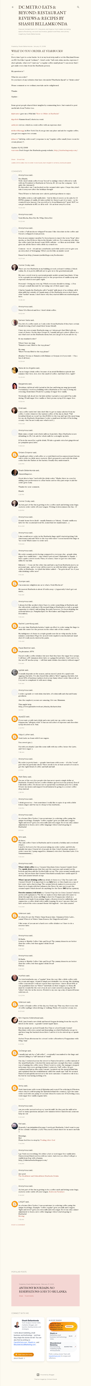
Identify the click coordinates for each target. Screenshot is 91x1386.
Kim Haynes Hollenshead (28, 1018)
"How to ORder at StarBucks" (47, 114)
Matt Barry (22, 777)
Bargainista (23, 384)
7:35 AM (21, 1219)
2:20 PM (21, 464)
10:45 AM (21, 377)
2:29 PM (21, 494)
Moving (21, 1216)
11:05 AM (21, 544)
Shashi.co (32, 1342)
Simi (20, 837)
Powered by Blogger (45, 1374)
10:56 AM (21, 401)
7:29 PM (21, 1079)
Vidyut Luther (24, 735)
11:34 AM (21, 641)
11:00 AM (21, 424)
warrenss (15, 150)
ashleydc (14, 125)
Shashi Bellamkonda (27, 470)
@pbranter (15, 114)
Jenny (20, 1086)
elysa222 (21, 717)
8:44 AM (21, 526)
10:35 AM (21, 361)
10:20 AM (21, 208)
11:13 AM (21, 575)
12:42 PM (21, 995)
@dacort (14, 139)
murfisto (22, 976)
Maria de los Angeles (27, 368)
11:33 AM (21, 617)
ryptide (21, 670)
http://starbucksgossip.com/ (66, 150)
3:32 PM (21, 808)
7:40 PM (21, 1143)
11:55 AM (21, 929)
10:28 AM (21, 300)
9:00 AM (21, 1117)
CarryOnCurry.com (20, 1342)
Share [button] (13, 159)
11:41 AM (21, 663)
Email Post (21, 159)
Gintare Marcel (52, 1379)
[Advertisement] (45, 1248)
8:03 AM (21, 1011)
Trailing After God (47, 1140)
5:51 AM (20, 830)
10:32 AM (21, 313)
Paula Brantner (24, 648)
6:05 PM (21, 510)
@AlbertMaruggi (18, 131)
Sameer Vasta (24, 320)
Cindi (20, 408)
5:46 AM (21, 1163)
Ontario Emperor (25, 452)
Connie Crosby (24, 265)
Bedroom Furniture (57, 1192)
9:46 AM (21, 1195)
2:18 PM (21, 792)
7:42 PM (21, 1099)
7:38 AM (21, 752)
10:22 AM (21, 221)
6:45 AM (21, 949)
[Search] (78, 6)
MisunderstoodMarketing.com (25, 1345)
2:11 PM (20, 770)
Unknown (22, 913)
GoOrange (22, 1051)
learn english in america (51, 163)
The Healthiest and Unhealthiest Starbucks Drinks (38, 1176)
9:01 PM (21, 1044)
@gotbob (15, 119)
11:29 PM (21, 1179)
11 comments (29, 1296)
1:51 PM (20, 710)
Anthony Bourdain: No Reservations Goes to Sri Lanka (43, 1289)
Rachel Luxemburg (26, 624)
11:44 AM (21, 907)
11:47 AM (21, 683)
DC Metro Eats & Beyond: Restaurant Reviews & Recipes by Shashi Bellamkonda (42, 15)
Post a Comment (18, 1225)
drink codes (20, 163)
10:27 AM (21, 258)
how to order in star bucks (33, 163)
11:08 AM (21, 446)
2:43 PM (21, 728)
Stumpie (22, 581)
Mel (20, 1124)
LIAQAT (21, 1202)
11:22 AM (21, 595)
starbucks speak (65, 163)
